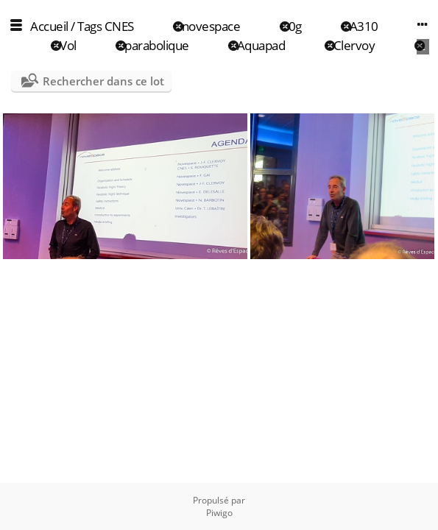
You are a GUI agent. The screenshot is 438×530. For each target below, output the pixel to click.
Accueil (49, 26)
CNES (119, 26)
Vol (68, 45)
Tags (89, 26)
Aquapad (261, 45)
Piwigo (219, 512)
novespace (211, 26)
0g (295, 26)
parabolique (156, 45)
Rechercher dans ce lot (103, 81)
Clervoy (354, 45)
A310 (364, 26)
